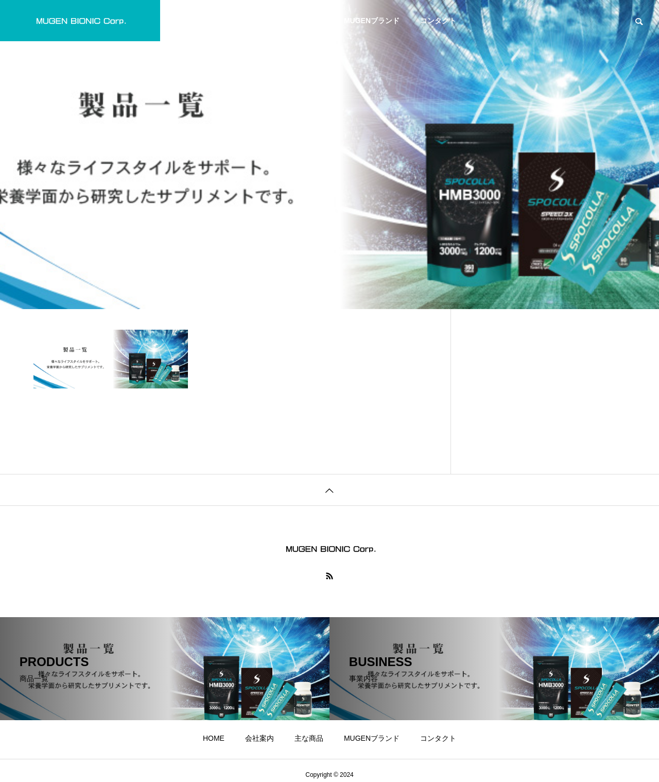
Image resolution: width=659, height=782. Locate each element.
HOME (213, 20)
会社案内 (259, 20)
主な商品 (308, 20)
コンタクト (438, 20)
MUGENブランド (372, 20)
